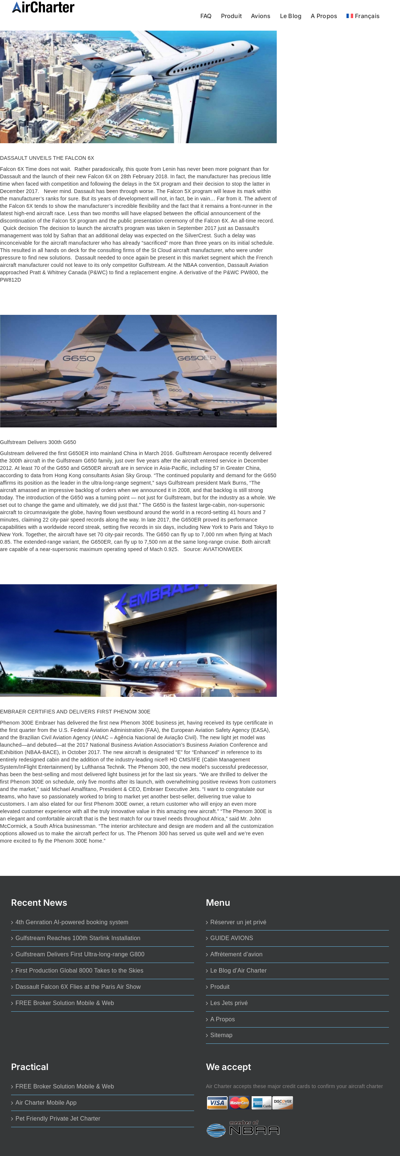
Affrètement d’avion (236, 954)
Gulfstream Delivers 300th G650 (38, 442)
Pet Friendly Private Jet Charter (57, 1118)
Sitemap (221, 1035)
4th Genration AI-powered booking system (71, 922)
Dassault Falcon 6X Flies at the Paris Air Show (78, 987)
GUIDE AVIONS (231, 938)
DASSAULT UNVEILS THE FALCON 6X (47, 158)
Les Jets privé (229, 1003)
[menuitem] (363, 15)
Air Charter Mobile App (46, 1103)
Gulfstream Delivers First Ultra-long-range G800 (80, 954)
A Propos (222, 1019)
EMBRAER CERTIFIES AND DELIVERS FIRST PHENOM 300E (75, 712)
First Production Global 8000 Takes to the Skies (79, 970)
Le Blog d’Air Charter (238, 970)
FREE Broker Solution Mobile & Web (64, 1003)
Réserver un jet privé (238, 922)
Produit (220, 987)
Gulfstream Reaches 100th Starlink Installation (78, 938)
